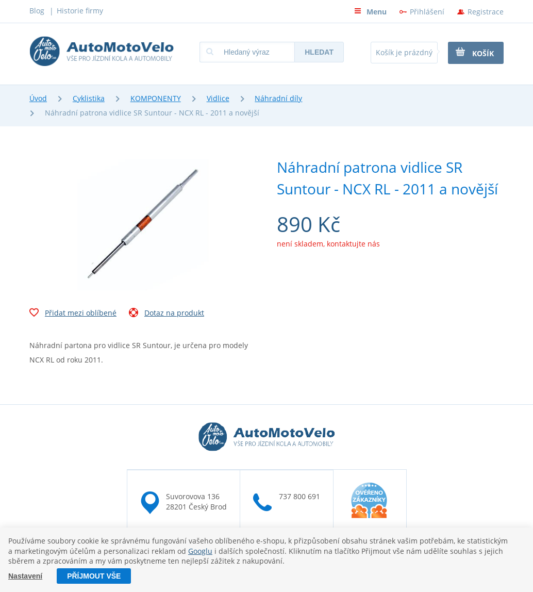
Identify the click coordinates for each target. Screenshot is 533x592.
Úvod (38, 98)
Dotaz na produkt (166, 314)
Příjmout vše (94, 576)
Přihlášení (427, 12)
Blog (36, 10)
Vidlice (218, 98)
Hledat (319, 52)
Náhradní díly (278, 98)
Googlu (200, 551)
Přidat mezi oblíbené (72, 314)
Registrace (486, 12)
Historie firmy (80, 10)
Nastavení (25, 576)
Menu (370, 12)
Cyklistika (89, 98)
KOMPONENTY (155, 98)
